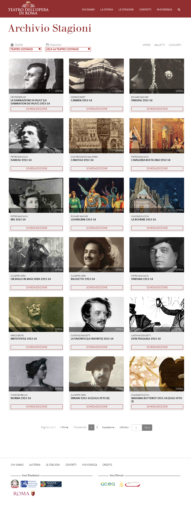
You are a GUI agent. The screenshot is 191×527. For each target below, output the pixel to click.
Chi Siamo (88, 9)
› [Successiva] (108, 427)
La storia (106, 9)
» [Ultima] (124, 427)
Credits (107, 465)
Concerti (175, 45)
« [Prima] (64, 427)
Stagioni (53, 45)
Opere (147, 45)
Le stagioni (126, 9)
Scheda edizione (36, 109)
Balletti (159, 45)
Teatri (16, 45)
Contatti (145, 9)
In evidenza (164, 9)
